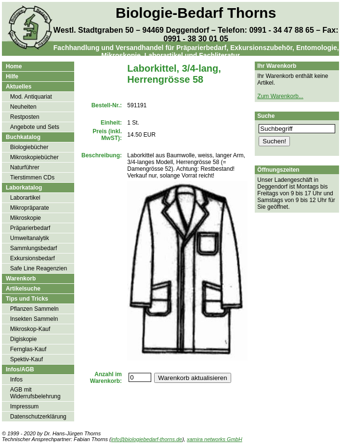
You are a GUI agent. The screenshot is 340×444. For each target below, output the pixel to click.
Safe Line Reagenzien (38, 268)
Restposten (24, 117)
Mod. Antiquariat (31, 96)
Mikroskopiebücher (34, 157)
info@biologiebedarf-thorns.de (147, 439)
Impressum (24, 406)
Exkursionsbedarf (32, 258)
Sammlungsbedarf (33, 248)
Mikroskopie (25, 218)
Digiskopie (23, 339)
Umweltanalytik (29, 238)
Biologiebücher (29, 147)
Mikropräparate (29, 207)
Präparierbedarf (30, 228)
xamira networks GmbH (214, 439)
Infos (16, 379)
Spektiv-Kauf (26, 359)
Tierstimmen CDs (32, 177)
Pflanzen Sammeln (34, 308)
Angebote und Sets (34, 127)
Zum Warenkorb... (280, 96)
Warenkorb (21, 278)
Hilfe (12, 76)
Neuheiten (23, 106)
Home (14, 66)
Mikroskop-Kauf (30, 329)
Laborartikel (25, 197)
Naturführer (24, 167)
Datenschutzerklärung (38, 416)
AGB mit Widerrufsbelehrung (35, 393)
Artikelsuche (23, 288)
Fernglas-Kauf (28, 349)
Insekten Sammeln (34, 319)
